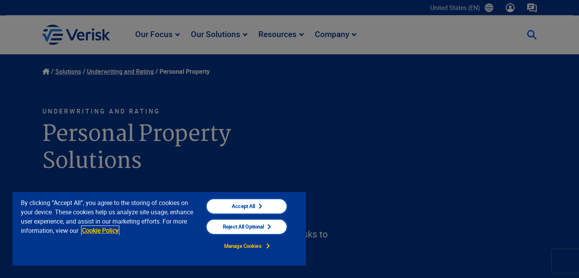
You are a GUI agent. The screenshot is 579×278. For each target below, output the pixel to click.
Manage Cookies (242, 245)
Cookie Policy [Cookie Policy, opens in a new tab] (100, 230)
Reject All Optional (243, 226)
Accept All (243, 206)
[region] (159, 228)
